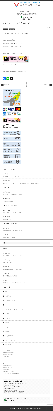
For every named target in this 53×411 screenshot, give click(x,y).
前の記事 (6, 84)
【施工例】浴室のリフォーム (10, 237)
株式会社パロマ (7, 369)
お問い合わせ (7, 344)
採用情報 (6, 331)
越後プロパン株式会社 (8, 354)
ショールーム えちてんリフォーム (13, 309)
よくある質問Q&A (9, 336)
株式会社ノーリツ (7, 367)
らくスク (6, 313)
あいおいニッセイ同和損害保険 (11, 373)
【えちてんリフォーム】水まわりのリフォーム (15, 176)
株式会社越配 (6, 357)
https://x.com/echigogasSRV (10, 65)
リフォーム (7, 305)
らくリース (7, 318)
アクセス (6, 327)
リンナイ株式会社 (7, 365)
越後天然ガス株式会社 (8, 352)
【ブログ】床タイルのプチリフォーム (12, 212)
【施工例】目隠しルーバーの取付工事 (12, 230)
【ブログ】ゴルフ (7, 219)
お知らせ (5, 29)
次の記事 (46, 84)
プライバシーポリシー (10, 340)
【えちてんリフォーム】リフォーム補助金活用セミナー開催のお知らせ (21, 183)
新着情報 (12, 29)
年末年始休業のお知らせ (9, 201)
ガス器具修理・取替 (9, 300)
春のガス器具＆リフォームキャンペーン (13, 194)
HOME (6, 291)
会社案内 (6, 322)
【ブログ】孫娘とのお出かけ (10, 276)
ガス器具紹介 (7, 296)
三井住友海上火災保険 (8, 371)
